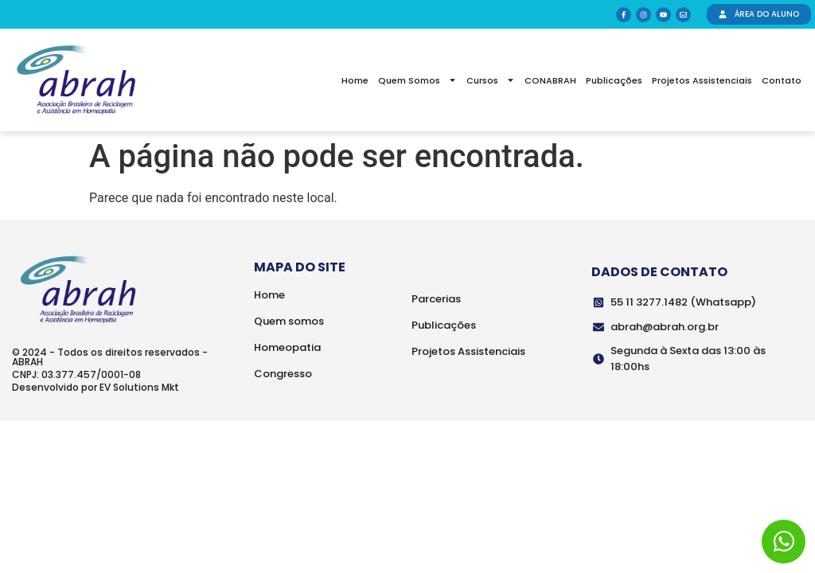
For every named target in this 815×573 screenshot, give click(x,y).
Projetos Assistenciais (702, 80)
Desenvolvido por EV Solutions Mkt (95, 387)
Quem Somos (417, 80)
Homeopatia (287, 347)
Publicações (614, 80)
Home (355, 80)
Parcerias (436, 298)
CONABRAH (550, 80)
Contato (781, 80)
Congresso (283, 373)
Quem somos (289, 321)
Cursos (490, 80)
